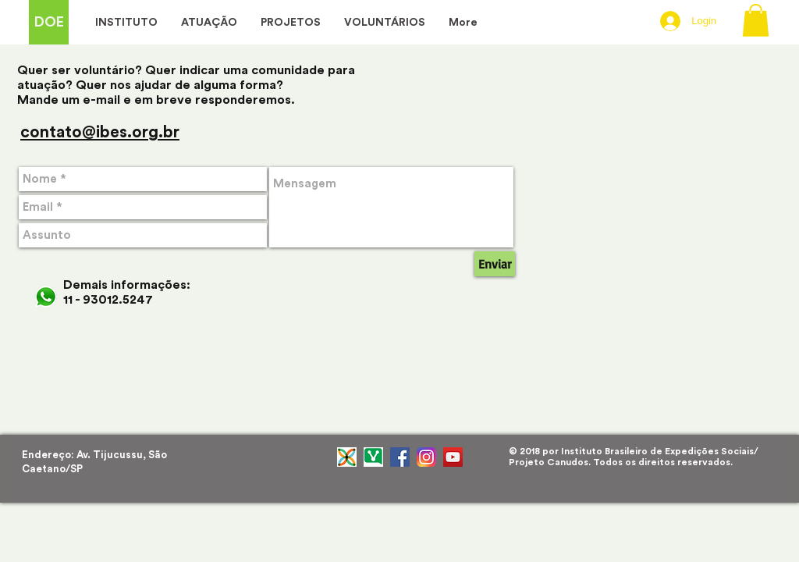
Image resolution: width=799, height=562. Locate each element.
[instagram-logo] (426, 457)
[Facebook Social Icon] (400, 457)
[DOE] (49, 22)
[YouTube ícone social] (453, 457)
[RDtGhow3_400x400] (373, 457)
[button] (755, 20)
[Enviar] (494, 263)
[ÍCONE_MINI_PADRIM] (347, 457)
